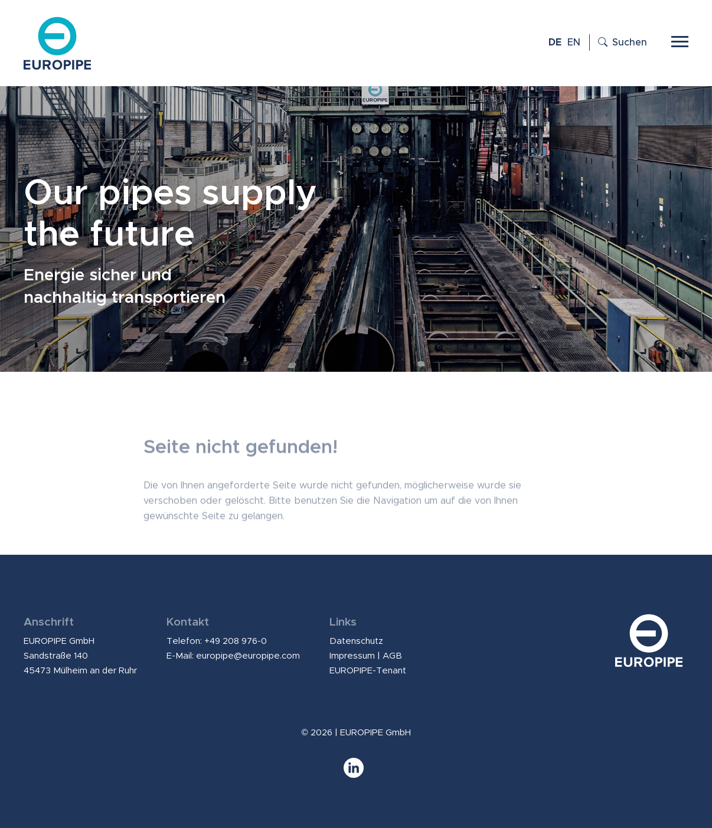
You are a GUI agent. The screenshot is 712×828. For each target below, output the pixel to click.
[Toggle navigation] (679, 40)
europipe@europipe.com (248, 656)
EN (573, 42)
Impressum (352, 656)
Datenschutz (356, 641)
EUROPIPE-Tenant (367, 670)
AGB (392, 656)
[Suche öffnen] (618, 42)
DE (554, 42)
